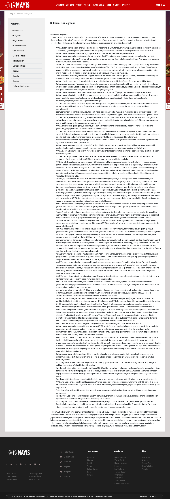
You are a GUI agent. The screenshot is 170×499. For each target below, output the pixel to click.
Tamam (154, 496)
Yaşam (87, 5)
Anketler (145, 460)
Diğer (125, 5)
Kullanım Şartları (19, 46)
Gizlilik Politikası (19, 56)
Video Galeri (67, 457)
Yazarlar (65, 462)
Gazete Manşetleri (121, 484)
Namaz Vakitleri (120, 463)
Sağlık (79, 5)
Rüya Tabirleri (147, 466)
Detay (143, 496)
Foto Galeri (67, 452)
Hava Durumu (120, 457)
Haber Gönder (34, 479)
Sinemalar (118, 475)
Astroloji (145, 469)
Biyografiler (146, 463)
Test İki (15, 76)
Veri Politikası (18, 51)
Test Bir (15, 71)
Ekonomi (70, 5)
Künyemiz (16, 36)
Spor (109, 5)
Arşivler (65, 467)
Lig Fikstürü (119, 469)
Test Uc (15, 81)
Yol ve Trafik (119, 460)
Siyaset (116, 5)
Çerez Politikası (19, 66)
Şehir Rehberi (119, 481)
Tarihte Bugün (120, 472)
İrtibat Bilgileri (18, 61)
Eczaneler (118, 466)
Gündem (60, 5)
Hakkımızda (17, 31)
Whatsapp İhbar (35, 476)
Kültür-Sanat (98, 5)
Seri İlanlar (118, 478)
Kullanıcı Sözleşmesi (25, 14)
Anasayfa (11, 14)
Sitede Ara (146, 457)
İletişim (65, 476)
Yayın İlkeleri (17, 41)
